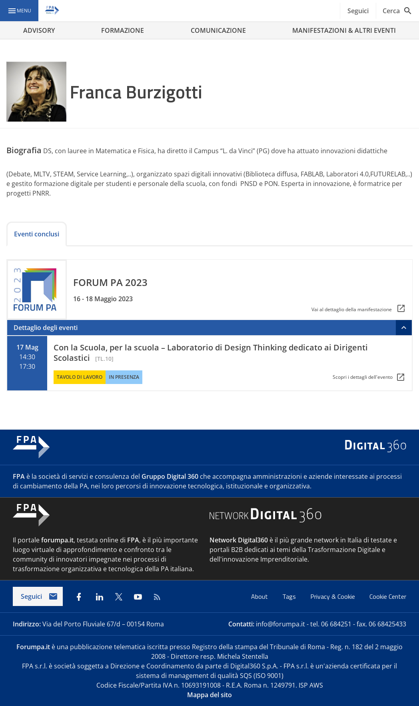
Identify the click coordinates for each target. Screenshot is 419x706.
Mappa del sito (209, 694)
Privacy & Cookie (333, 596)
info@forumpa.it (280, 624)
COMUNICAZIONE (218, 30)
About (260, 596)
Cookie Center (387, 596)
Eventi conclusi (36, 234)
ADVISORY (39, 30)
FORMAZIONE (122, 30)
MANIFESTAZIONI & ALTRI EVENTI (344, 30)
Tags (289, 596)
